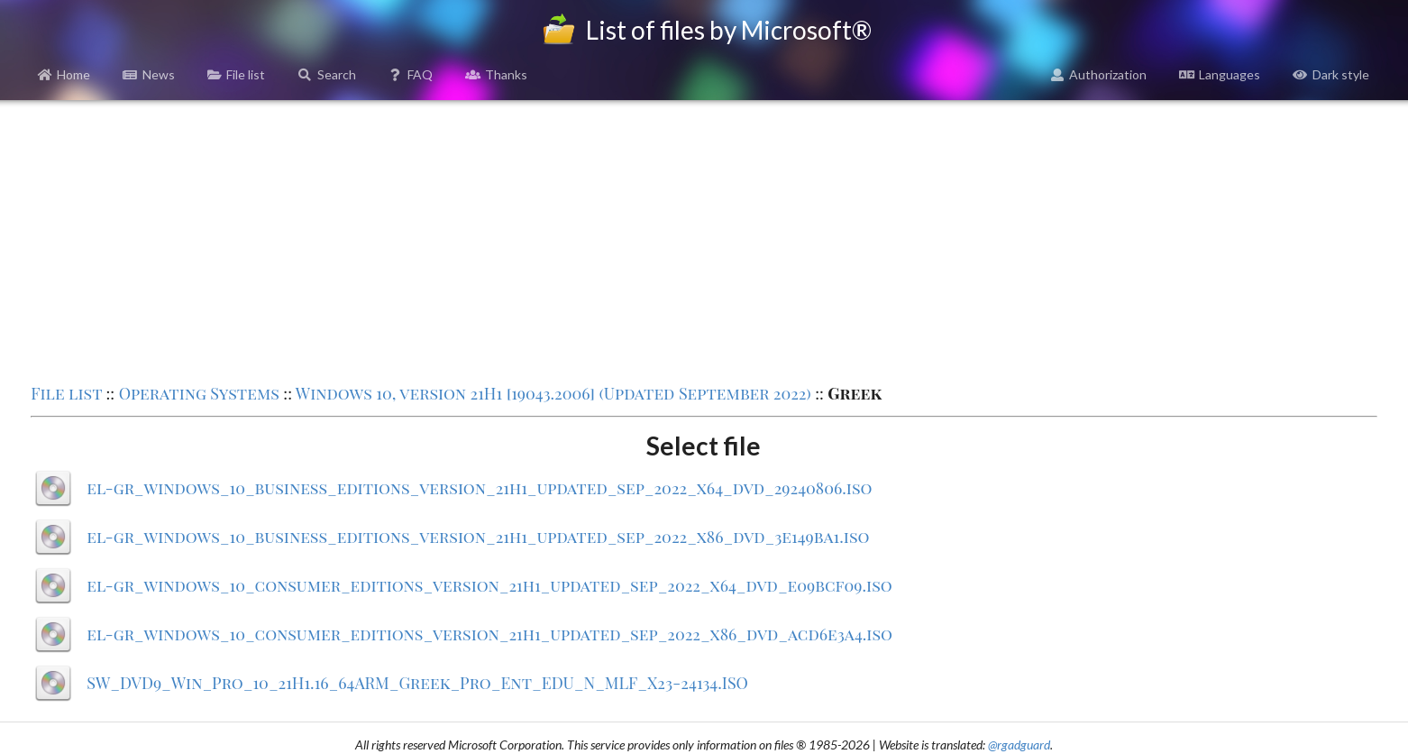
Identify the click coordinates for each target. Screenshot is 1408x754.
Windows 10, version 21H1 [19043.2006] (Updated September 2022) (553, 393)
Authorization (1098, 74)
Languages (1219, 74)
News (149, 74)
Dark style (1331, 74)
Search (326, 74)
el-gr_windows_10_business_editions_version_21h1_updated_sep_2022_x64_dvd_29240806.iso (479, 488)
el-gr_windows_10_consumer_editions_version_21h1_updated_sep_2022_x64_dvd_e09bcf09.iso (489, 585)
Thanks (496, 74)
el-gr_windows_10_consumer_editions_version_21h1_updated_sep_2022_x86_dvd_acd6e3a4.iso (489, 634)
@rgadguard (1019, 744)
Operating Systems (199, 393)
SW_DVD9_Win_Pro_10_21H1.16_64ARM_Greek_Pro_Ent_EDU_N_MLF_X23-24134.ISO (417, 683)
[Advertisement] (704, 240)
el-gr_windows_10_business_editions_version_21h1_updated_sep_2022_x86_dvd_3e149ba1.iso (478, 536)
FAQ (411, 74)
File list (236, 74)
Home (64, 74)
